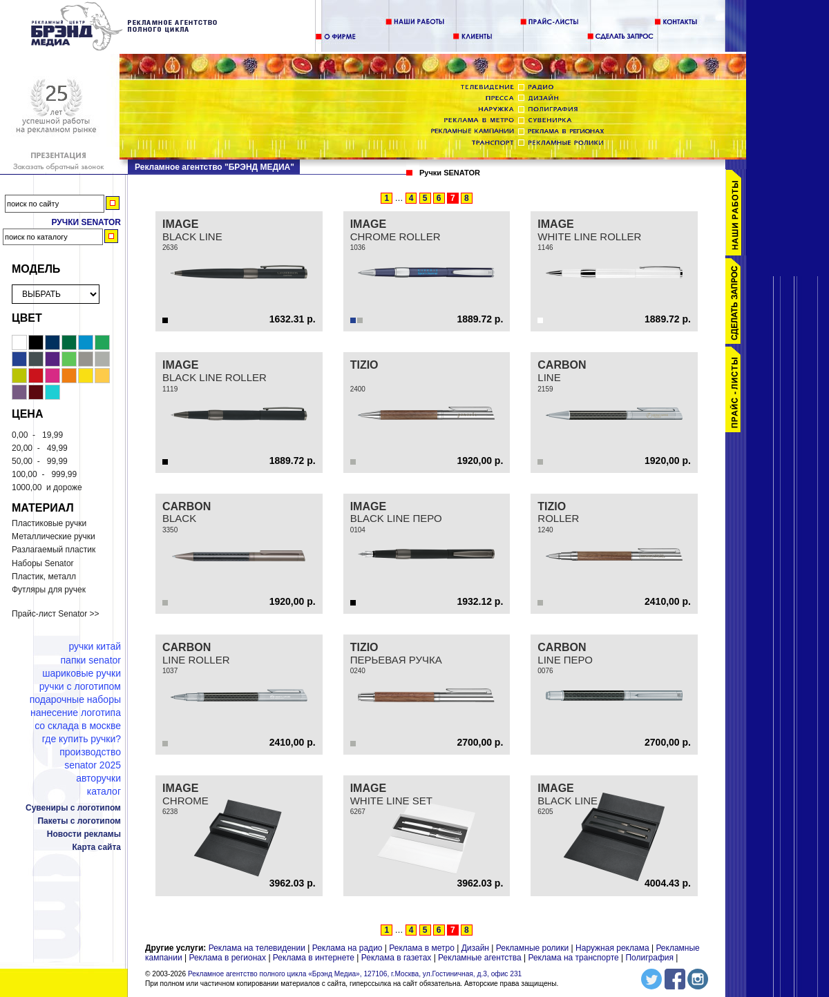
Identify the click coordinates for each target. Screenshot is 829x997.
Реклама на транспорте (573, 957)
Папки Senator (91, 660)
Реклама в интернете (313, 957)
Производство (90, 752)
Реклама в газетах (397, 957)
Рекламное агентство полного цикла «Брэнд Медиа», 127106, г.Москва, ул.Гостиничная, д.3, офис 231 (355, 974)
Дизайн (475, 948)
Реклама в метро (422, 948)
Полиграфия (649, 957)
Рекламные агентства (481, 957)
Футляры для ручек (49, 589)
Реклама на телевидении (257, 948)
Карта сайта (96, 847)
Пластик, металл (44, 576)
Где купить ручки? (81, 739)
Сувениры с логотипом (73, 808)
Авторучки (98, 778)
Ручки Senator (86, 222)
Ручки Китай (94, 646)
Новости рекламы (84, 834)
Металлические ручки (53, 536)
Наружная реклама (612, 948)
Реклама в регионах (227, 957)
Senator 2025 (92, 765)
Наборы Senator (43, 563)
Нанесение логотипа (75, 712)
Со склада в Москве (78, 725)
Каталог (104, 791)
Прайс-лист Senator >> (55, 614)
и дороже (47, 487)
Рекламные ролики (532, 948)
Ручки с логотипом (80, 686)
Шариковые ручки (81, 673)
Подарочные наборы (75, 699)
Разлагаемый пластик (53, 549)
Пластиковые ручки (49, 523)
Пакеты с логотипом (79, 821)
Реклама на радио (347, 948)
